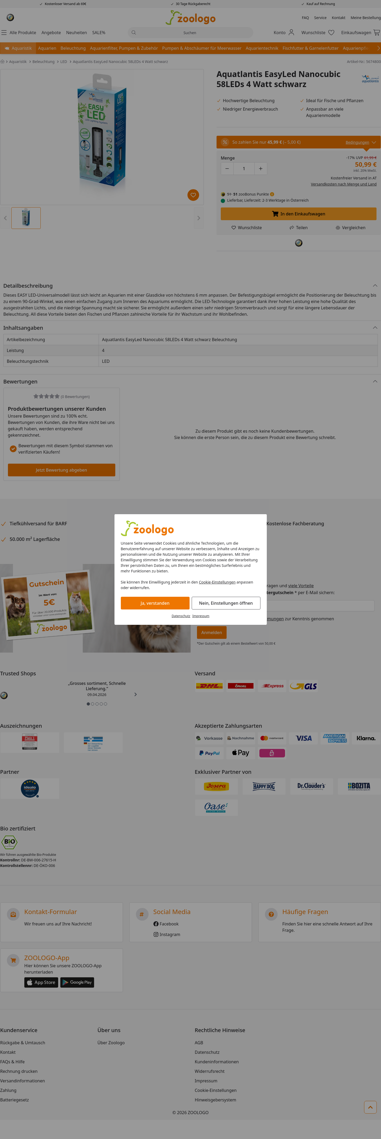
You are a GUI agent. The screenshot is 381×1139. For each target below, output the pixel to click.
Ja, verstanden (155, 603)
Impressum (200, 616)
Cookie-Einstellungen (217, 582)
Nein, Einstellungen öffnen (226, 603)
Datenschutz (181, 616)
